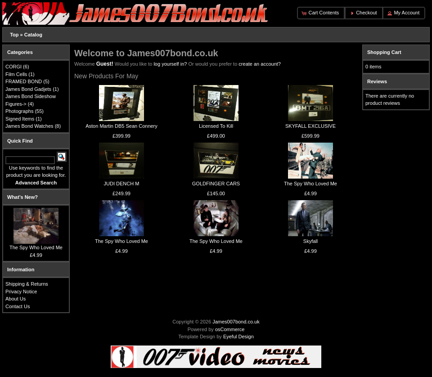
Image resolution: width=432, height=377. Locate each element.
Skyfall (310, 241)
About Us (15, 298)
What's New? (22, 197)
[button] (321, 13)
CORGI (13, 66)
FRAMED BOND (23, 81)
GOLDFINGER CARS (216, 183)
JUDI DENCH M (122, 183)
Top (14, 34)
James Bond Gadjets (28, 89)
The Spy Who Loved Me (310, 183)
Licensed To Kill (216, 126)
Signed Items (19, 118)
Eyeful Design (238, 336)
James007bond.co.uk (236, 321)
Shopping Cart (384, 52)
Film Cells (16, 74)
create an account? (259, 64)
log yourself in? (170, 64)
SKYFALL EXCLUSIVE (310, 126)
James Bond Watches (29, 126)
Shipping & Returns (26, 284)
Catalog (33, 34)
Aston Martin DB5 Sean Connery (122, 126)
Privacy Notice (21, 291)
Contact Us (17, 306)
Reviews (377, 81)
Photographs (19, 111)
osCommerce (229, 329)
